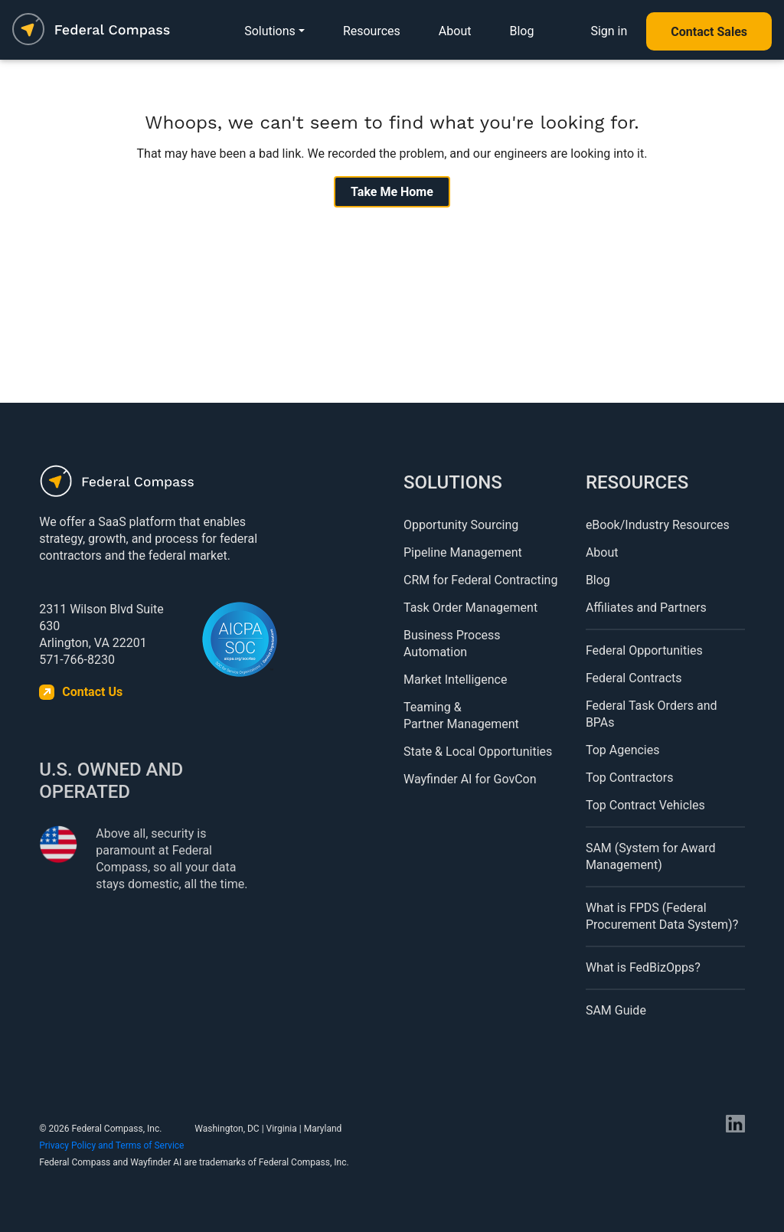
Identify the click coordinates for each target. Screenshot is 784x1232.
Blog (521, 31)
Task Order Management (470, 607)
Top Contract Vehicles (645, 805)
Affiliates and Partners (646, 607)
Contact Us (92, 692)
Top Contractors (630, 777)
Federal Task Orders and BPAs (651, 714)
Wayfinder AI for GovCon (470, 779)
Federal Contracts (634, 678)
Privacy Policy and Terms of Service (111, 1145)
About (455, 31)
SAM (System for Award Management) (651, 856)
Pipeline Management (462, 552)
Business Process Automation (452, 643)
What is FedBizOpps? (643, 967)
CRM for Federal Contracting (480, 580)
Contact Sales (709, 32)
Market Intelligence (455, 679)
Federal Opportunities (644, 650)
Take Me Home (392, 192)
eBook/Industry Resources (658, 525)
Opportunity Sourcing (460, 525)
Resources (371, 31)
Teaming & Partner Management (461, 715)
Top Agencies (623, 750)
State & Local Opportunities (477, 751)
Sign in (608, 31)
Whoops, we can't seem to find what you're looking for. (392, 122)
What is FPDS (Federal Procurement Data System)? (662, 916)
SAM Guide (616, 1010)
